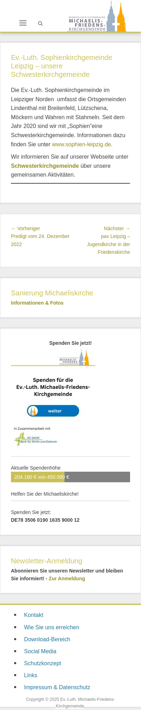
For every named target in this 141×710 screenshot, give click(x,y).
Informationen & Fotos (37, 303)
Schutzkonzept (42, 663)
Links (30, 675)
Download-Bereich (47, 639)
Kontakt (33, 615)
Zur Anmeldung (67, 578)
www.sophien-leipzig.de (81, 144)
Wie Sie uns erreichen (51, 627)
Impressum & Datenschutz (57, 687)
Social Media (40, 651)
